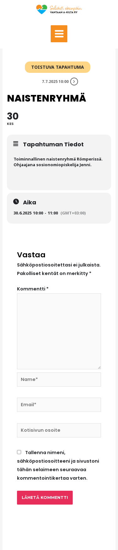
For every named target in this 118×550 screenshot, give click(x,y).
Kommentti (33, 289)
